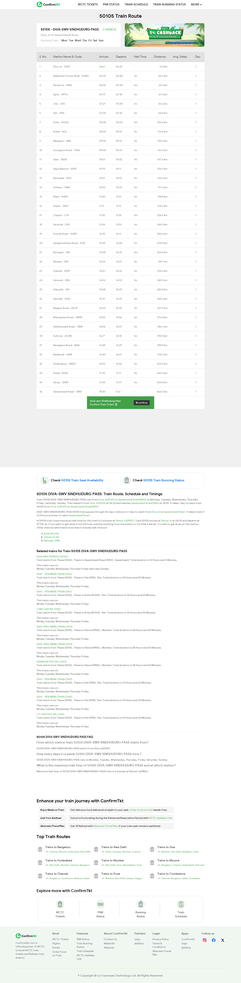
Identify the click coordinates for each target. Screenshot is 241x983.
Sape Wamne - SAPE (65, 168)
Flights (56, 943)
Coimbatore (67, 878)
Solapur (130, 878)
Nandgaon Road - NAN (66, 345)
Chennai (53, 852)
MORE (196, 4)
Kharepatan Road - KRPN (67, 317)
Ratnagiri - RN (61, 252)
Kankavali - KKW (62, 354)
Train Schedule (136, 4)
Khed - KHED (60, 196)
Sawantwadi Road (174, 511)
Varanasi (116, 852)
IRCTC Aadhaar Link (160, 818)
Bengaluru (187, 852)
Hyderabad (73, 852)
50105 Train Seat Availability (82, 480)
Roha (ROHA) (51, 533)
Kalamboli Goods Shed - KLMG (71, 75)
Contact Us (110, 939)
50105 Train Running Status (163, 480)
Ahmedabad (129, 865)
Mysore (62, 852)
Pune (196, 852)
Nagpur (138, 878)
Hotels (56, 947)
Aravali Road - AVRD (65, 233)
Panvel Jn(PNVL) (125, 520)
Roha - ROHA (61, 122)
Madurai (78, 878)
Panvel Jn (166, 520)
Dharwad (199, 865)
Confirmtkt (188, 939)
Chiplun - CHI (61, 215)
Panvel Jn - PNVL (62, 85)
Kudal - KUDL (60, 373)
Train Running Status (169, 4)
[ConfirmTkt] (26, 935)
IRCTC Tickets (88, 4)
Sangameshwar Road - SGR (69, 243)
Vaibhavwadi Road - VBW (68, 326)
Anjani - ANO (60, 205)
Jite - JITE (59, 103)
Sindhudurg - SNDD (64, 363)
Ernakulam (195, 878)
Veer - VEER (60, 159)
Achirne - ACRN (62, 336)
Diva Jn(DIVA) (107, 499)
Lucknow (136, 852)
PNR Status (111, 4)
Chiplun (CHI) (51, 537)
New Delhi (85, 852)
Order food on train (141, 809)
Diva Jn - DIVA (61, 66)
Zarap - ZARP (60, 382)
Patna (108, 852)
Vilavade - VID (61, 289)
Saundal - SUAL (62, 298)
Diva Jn (156, 511)
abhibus (139, 943)
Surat (139, 865)
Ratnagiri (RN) (52, 540)
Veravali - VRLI (61, 280)
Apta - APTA (60, 94)
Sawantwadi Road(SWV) (132, 499)
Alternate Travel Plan (105, 826)
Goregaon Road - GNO (66, 150)
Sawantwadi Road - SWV (67, 391)
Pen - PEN (58, 113)
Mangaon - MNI (62, 140)
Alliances (109, 947)
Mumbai (126, 852)
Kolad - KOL (60, 131)
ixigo (137, 939)
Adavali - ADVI (61, 270)
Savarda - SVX (61, 224)
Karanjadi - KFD (62, 178)
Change (109, 29)
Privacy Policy (160, 939)
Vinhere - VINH (61, 187)
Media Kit (109, 943)
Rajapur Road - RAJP (65, 308)
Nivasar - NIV (60, 261)
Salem (87, 878)
